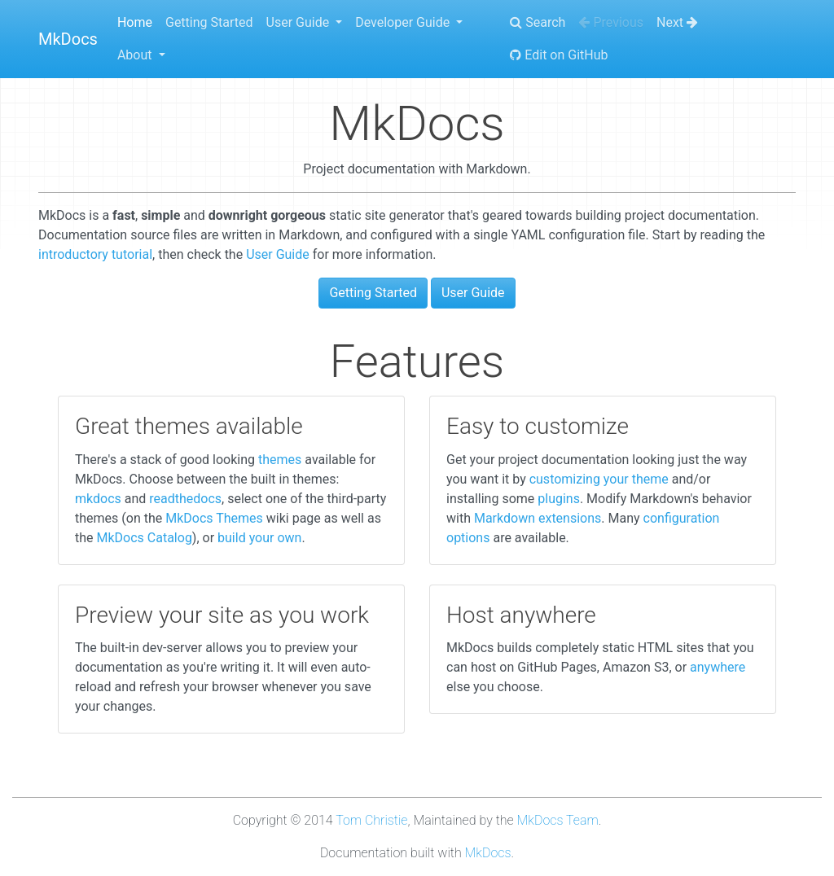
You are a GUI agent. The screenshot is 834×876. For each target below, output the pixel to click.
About (136, 55)
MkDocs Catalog (144, 537)
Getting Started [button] (373, 292)
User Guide (299, 22)
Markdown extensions (537, 518)
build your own (259, 537)
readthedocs (185, 498)
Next (677, 22)
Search (537, 22)
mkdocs (98, 498)
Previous (610, 22)
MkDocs (68, 39)
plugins (559, 498)
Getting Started (209, 22)
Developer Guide (404, 22)
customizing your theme (599, 479)
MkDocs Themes (214, 518)
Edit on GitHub (559, 55)
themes (279, 459)
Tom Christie (371, 820)
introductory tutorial (95, 254)
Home (134, 22)
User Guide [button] (473, 292)
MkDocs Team (558, 820)
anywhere (717, 667)
